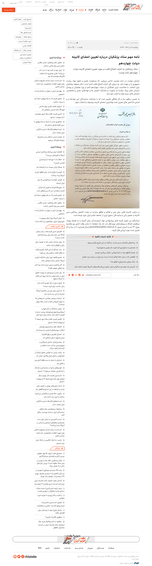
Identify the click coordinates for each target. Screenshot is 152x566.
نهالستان (18, 37)
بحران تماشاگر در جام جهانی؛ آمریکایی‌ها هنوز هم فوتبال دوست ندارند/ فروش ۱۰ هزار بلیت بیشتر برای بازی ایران (50, 311)
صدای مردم (45, 3)
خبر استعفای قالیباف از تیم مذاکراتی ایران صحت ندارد (50, 131)
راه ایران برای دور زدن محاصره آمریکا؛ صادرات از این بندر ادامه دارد (50, 292)
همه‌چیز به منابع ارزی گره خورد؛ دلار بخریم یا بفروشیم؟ (116, 247)
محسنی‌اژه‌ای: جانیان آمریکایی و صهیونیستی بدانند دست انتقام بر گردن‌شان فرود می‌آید (52, 345)
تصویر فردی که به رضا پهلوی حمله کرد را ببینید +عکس (49, 197)
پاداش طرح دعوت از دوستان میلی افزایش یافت (51, 511)
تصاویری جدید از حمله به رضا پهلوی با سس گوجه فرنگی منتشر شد (49, 123)
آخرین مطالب (55, 226)
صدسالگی (61, 1)
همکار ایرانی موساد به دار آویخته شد (49, 167)
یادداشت (38, 1)
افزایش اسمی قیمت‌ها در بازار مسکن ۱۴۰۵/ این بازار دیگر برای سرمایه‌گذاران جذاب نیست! (50, 234)
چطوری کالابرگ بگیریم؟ (53, 517)
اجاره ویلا (28, 28)
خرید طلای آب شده (25, 41)
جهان (65, 10)
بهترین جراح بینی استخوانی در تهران (25, 56)
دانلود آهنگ (27, 37)
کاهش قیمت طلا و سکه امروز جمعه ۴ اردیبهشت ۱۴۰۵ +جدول (50, 321)
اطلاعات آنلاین (133, 6)
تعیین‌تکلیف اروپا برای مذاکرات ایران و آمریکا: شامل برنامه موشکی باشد (50, 259)
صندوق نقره (27, 19)
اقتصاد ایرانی (27, 45)
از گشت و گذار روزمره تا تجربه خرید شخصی (51, 496)
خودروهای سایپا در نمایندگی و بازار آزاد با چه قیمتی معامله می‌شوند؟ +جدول (50, 369)
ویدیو (45, 10)
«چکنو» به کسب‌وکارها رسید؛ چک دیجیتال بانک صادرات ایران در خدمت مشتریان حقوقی (51, 524)
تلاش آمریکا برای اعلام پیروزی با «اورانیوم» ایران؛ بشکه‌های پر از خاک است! (50, 220)
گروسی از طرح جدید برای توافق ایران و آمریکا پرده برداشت (50, 174)
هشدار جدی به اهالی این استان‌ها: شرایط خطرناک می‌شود (51, 138)
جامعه (104, 10)
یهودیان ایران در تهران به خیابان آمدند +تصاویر (49, 93)
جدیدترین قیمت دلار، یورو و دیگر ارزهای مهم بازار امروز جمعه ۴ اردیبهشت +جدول (50, 378)
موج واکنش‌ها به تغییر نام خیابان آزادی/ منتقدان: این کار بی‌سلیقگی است (51, 189)
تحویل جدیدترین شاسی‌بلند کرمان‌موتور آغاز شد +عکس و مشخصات (51, 504)
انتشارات (28, 1)
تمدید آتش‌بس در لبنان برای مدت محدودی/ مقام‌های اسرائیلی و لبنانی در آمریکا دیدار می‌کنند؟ (51, 422)
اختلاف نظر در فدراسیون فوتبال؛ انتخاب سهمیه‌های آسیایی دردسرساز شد (50, 328)
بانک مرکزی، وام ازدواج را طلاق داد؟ (122, 261)
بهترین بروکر (27, 50)
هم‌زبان (52, 1)
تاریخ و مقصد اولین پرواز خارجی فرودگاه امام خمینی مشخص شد (52, 108)
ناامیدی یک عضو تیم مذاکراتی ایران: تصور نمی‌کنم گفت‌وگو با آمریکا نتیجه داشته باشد (104, 266)
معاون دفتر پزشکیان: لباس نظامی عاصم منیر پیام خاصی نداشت (51, 64)
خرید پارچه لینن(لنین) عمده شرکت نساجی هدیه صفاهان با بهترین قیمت (50, 490)
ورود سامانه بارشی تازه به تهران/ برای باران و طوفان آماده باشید (50, 243)
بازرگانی (57, 448)
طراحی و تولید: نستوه (129, 563)
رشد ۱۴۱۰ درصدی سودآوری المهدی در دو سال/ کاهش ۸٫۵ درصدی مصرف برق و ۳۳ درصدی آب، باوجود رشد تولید (50, 473)
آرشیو (20, 1)
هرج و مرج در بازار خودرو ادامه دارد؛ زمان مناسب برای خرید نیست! (51, 284)
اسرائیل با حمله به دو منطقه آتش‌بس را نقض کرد (50, 362)
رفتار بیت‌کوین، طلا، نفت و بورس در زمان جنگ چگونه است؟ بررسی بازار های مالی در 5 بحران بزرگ (51, 463)
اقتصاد (90, 10)
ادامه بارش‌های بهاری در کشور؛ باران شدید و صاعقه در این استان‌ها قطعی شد (50, 387)
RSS (39, 548)
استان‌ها (58, 10)
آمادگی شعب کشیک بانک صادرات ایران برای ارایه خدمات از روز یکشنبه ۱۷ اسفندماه (49, 482)
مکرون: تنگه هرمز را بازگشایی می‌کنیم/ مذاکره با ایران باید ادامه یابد (50, 395)
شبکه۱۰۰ (70, 1)
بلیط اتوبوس (27, 62)
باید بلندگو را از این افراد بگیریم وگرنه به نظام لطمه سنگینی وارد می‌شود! (50, 251)
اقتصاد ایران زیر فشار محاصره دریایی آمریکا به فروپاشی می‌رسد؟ (50, 153)
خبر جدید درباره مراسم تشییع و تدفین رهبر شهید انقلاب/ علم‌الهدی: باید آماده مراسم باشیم (49, 83)
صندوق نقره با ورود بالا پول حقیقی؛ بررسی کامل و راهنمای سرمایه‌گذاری (51, 455)
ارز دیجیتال (17, 50)
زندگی (51, 10)
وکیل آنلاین (17, 19)
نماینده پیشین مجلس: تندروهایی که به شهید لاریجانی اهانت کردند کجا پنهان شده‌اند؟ (50, 301)
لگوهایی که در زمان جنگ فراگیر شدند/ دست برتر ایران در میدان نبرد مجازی (108, 256)
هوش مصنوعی (26, 23)
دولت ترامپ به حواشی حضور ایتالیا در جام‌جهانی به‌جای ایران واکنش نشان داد (50, 354)
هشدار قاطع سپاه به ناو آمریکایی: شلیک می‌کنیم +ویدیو (115, 252)
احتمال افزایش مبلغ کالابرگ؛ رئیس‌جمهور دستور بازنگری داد (53, 336)
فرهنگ (97, 10)
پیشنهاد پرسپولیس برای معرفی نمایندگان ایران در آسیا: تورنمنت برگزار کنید (51, 411)
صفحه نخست (113, 10)
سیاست (81, 10)
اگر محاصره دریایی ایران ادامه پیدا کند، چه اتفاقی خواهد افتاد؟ (49, 266)
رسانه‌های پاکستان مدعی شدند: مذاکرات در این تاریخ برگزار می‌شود (111, 242)
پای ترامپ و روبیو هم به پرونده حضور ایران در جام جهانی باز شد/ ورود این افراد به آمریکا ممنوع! (50, 275)
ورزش (71, 10)
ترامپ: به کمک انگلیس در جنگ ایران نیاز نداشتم (50, 442)
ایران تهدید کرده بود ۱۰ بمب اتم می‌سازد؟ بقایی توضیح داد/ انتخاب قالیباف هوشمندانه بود (52, 73)
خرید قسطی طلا (26, 32)
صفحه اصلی (134, 43)
